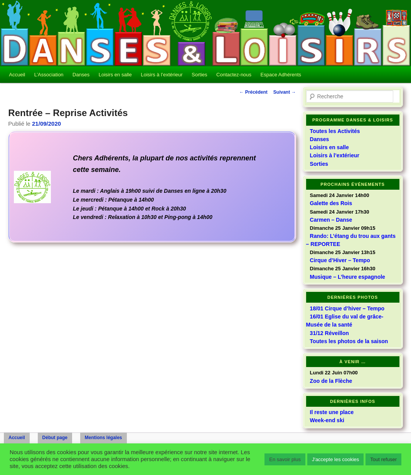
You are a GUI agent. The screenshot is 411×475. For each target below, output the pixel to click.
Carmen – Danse (331, 220)
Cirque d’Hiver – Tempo (340, 260)
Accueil (17, 74)
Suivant (284, 92)
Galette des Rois (331, 203)
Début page (54, 437)
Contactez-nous (233, 74)
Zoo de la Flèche (331, 381)
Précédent (253, 92)
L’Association (49, 74)
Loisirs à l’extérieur (161, 74)
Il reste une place (332, 412)
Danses (80, 74)
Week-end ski (327, 420)
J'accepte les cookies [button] (335, 459)
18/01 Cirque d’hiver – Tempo (347, 308)
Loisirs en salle (115, 74)
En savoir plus (285, 459)
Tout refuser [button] (383, 459)
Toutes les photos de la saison (349, 341)
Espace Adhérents (281, 74)
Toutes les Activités (335, 131)
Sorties (199, 74)
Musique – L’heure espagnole (347, 277)
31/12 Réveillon (329, 333)
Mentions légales (103, 437)
